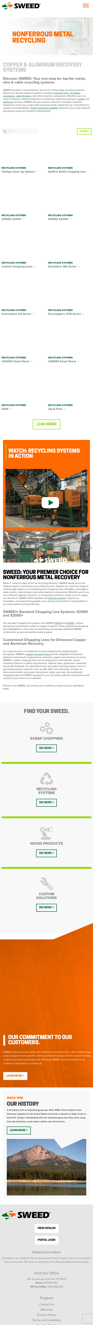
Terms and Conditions (46, 1247)
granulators (9, 96)
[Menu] (86, 5)
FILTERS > (84, 131)
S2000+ (71, 623)
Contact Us (46, 1231)
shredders (75, 93)
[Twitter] (40, 1276)
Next (91, 548)
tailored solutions (57, 598)
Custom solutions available (44, 108)
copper (81, 99)
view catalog (47, 1155)
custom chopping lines (38, 654)
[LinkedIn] (58, 1276)
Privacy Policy (46, 1242)
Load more (46, 424)
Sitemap (46, 1257)
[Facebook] (32, 1276)
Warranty (47, 1237)
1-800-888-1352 (55, 1214)
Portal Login (46, 1167)
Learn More (14, 1003)
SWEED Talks (46, 1296)
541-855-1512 (50, 1210)
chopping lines (61, 93)
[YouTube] (49, 1276)
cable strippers (23, 96)
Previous (2, 547)
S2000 (57, 623)
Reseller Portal (46, 1252)
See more (45, 748)
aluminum (8, 102)
